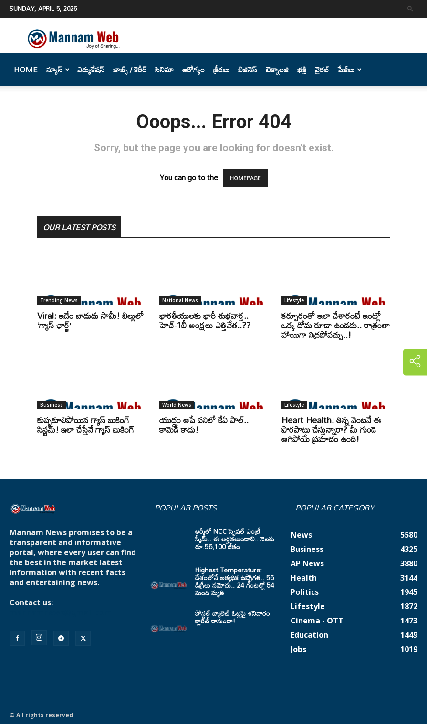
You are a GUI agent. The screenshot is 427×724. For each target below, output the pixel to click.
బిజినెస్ (247, 69)
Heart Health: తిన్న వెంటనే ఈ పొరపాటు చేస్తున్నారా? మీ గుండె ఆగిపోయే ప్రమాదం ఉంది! (331, 429)
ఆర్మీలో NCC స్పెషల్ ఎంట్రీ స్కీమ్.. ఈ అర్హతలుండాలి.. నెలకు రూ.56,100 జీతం (234, 539)
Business (51, 404)
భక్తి (301, 69)
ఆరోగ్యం (193, 69)
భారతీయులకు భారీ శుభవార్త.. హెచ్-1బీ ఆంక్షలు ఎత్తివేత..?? (204, 320)
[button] (410, 8)
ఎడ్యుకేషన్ (90, 69)
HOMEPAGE (245, 178)
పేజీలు (350, 69)
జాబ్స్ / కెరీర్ (129, 69)
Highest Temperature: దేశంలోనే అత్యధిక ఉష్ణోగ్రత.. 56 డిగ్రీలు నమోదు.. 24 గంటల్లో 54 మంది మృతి (234, 581)
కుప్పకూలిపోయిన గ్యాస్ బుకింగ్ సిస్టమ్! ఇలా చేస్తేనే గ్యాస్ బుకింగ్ (85, 424)
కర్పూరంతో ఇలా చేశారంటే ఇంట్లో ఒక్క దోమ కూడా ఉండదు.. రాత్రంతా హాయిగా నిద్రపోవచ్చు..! (335, 325)
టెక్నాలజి (277, 69)
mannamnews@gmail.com (61, 612)
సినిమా (164, 69)
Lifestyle (294, 300)
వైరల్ (322, 69)
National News (180, 300)
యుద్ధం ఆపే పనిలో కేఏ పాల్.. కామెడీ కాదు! (204, 424)
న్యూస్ (58, 69)
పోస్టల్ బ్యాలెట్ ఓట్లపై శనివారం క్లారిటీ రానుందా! (232, 617)
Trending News (59, 300)
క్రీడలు (221, 69)
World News (176, 404)
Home (26, 69)
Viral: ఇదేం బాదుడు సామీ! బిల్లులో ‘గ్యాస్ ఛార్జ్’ (90, 320)
